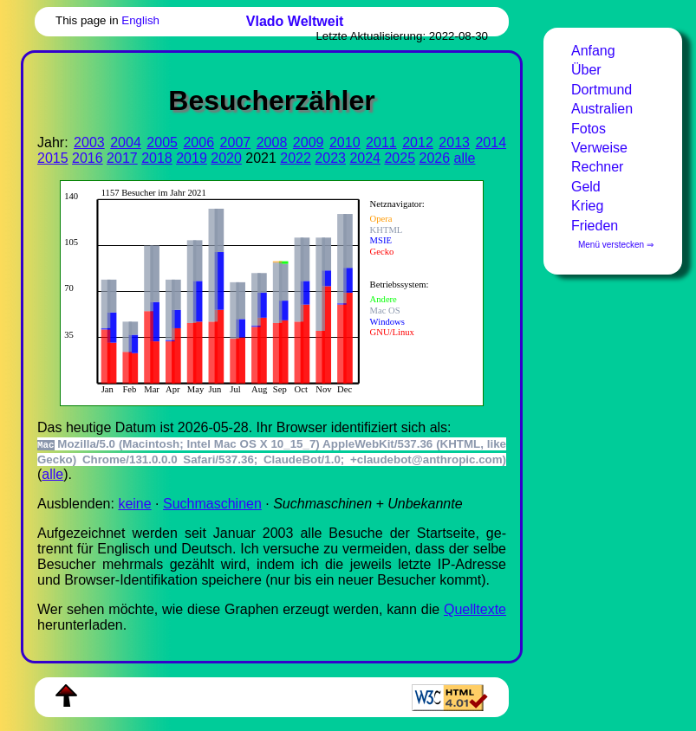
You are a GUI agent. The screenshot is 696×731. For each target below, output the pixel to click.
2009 (308, 142)
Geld (586, 186)
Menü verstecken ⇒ (616, 244)
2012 (417, 142)
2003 (89, 142)
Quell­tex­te (475, 609)
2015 (52, 158)
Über (586, 69)
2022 (295, 158)
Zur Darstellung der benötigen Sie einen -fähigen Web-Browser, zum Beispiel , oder (263, 291)
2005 (162, 142)
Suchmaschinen (212, 503)
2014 (490, 142)
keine (134, 503)
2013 (454, 142)
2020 (226, 158)
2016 (87, 158)
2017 (122, 158)
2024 (365, 158)
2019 (191, 158)
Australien (602, 108)
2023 (330, 158)
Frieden (594, 225)
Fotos (588, 128)
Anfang (593, 50)
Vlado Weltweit (295, 21)
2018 (156, 158)
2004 (125, 142)
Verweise (599, 147)
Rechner (597, 166)
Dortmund (601, 89)
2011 (381, 142)
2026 (435, 158)
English (140, 20)
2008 (272, 142)
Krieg (587, 205)
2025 (399, 158)
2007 (235, 142)
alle (465, 158)
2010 (345, 142)
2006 (198, 142)
